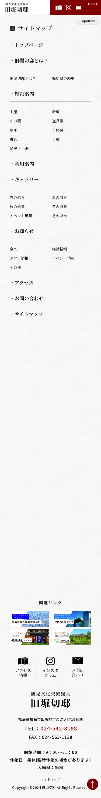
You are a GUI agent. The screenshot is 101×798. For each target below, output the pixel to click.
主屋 (13, 111)
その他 (15, 267)
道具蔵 (57, 121)
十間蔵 (57, 130)
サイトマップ (50, 779)
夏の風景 (59, 197)
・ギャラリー (24, 179)
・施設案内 (22, 93)
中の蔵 (15, 121)
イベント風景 (21, 216)
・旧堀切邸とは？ (29, 60)
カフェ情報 (19, 258)
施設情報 (59, 249)
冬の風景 (59, 206)
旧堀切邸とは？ (23, 78)
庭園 (13, 130)
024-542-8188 (58, 728)
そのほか (59, 216)
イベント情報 (63, 258)
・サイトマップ (26, 313)
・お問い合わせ (27, 298)
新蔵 (56, 111)
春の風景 (17, 197)
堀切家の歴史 (63, 78)
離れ (13, 139)
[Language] (88, 21)
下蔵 (56, 139)
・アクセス (22, 282)
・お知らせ (22, 230)
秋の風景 (17, 206)
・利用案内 (22, 163)
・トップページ (26, 44)
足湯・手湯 (19, 148)
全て (13, 249)
